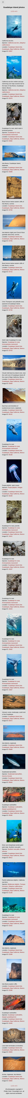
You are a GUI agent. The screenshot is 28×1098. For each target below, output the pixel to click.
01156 (10, 892)
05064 (10, 782)
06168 (10, 455)
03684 (10, 1081)
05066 (10, 815)
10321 (10, 536)
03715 (10, 271)
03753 (10, 350)
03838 (10, 383)
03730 (10, 310)
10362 (10, 649)
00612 (10, 857)
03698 (10, 172)
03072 (10, 720)
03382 (10, 141)
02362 (10, 925)
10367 (10, 690)
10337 (10, 569)
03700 (10, 210)
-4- (15, 11)
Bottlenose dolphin (13, 884)
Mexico (22, 49)
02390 (10, 990)
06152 (10, 414)
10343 (10, 609)
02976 (10, 98)
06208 (10, 496)
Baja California (14, 49)
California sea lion (13, 43)
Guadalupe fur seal (14, 132)
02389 (10, 954)
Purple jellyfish (12, 487)
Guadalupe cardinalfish (15, 807)
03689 (10, 749)
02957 (10, 51)
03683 (10, 1052)
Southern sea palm (14, 849)
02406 (10, 1023)
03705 (10, 241)
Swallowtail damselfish (15, 774)
